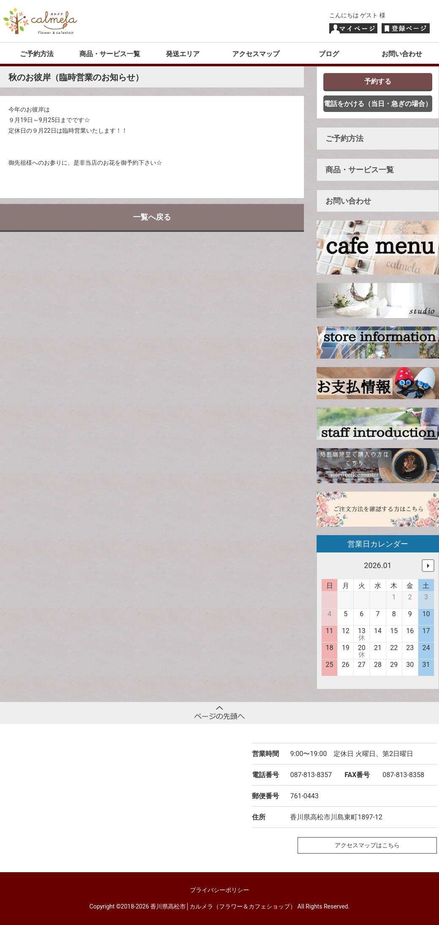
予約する (377, 81)
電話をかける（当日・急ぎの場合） (378, 104)
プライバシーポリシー (219, 890)
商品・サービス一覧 (109, 54)
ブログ (329, 54)
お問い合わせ (402, 54)
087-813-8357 (311, 775)
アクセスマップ (255, 54)
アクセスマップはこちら (367, 845)
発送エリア (183, 54)
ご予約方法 (37, 54)
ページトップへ (219, 713)
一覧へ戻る (152, 216)
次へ (428, 565)
